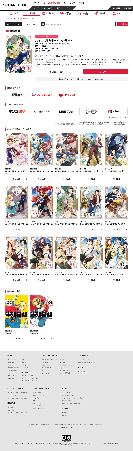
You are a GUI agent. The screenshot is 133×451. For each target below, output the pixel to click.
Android (24, 362)
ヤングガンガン (46, 370)
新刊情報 (13, 18)
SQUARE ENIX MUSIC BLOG (86, 362)
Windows (11, 378)
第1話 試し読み (56, 72)
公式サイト (105, 72)
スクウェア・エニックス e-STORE (18, 393)
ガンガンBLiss (64, 370)
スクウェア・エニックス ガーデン (17, 412)
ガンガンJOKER (46, 367)
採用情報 (64, 415)
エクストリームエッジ (39, 408)
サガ (34, 400)
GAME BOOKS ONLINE (67, 365)
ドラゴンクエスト (38, 393)
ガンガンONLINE (65, 359)
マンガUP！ (63, 362)
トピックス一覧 (66, 393)
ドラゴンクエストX (27, 375)
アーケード (25, 367)
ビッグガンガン (46, 373)
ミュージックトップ (83, 359)
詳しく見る (16, 179)
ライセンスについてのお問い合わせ (72, 403)
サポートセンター (73, 424)
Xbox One (11, 375)
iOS (23, 359)
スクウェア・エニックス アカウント (18, 398)
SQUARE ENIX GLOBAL (97, 424)
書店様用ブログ (33, 424)
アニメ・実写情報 (65, 373)
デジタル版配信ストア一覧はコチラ (115, 117)
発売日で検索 (31, 24)
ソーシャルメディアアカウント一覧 (72, 398)
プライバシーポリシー (59, 424)
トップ (7, 18)
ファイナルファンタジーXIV (30, 378)
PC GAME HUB (37, 406)
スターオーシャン (38, 403)
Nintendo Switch (13, 370)
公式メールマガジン (67, 400)
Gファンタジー (46, 365)
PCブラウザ (25, 365)
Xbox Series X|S (13, 373)
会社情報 (64, 412)
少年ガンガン (45, 362)
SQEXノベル (63, 367)
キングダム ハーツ (38, 398)
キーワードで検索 (13, 24)
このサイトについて (45, 424)
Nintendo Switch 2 (13, 367)
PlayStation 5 (12, 362)
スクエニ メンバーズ (14, 395)
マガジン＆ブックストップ (49, 359)
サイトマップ (83, 424)
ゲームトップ (12, 359)
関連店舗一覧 (12, 407)
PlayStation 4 (12, 365)
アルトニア (11, 410)
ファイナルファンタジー (39, 395)
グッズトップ (81, 372)
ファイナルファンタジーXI (29, 381)
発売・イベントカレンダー (69, 395)
